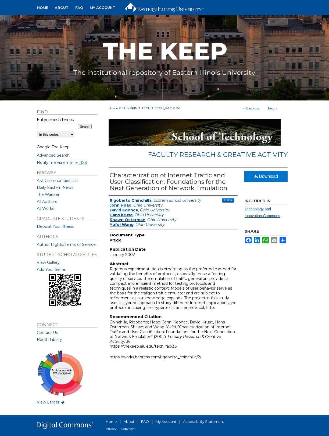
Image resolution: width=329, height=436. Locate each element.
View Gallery (48, 262)
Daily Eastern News (55, 187)
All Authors (47, 201)
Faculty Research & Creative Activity (218, 154)
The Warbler (48, 194)
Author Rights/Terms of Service (66, 244)
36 (178, 108)
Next (271, 108)
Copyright (128, 429)
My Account (166, 421)
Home (113, 108)
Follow (228, 200)
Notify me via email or (62, 162)
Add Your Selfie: (51, 269)
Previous (252, 108)
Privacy (111, 429)
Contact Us (47, 332)
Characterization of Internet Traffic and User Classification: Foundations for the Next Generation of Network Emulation (168, 182)
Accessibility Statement (203, 421)
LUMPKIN (129, 108)
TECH (146, 108)
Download (266, 176)
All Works (45, 208)
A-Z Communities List (57, 180)
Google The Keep (53, 147)
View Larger (51, 402)
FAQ (145, 421)
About (129, 421)
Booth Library (49, 339)
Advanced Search (53, 155)
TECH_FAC (163, 108)
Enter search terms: (55, 119)
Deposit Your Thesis (55, 226)
